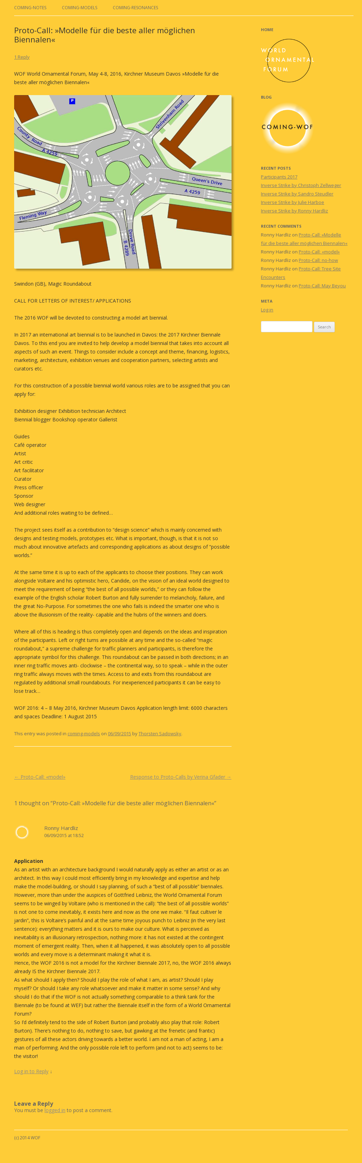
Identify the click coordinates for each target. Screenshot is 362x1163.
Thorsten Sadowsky (160, 733)
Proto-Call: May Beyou (322, 285)
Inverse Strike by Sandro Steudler (297, 194)
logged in (55, 1110)
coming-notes (30, 8)
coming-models (79, 8)
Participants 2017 (279, 177)
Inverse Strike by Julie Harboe (292, 202)
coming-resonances (135, 8)
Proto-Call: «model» (39, 776)
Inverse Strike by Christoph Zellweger (301, 185)
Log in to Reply (31, 1071)
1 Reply (22, 57)
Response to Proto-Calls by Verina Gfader (181, 776)
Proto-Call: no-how (318, 260)
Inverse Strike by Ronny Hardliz (294, 211)
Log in (267, 309)
